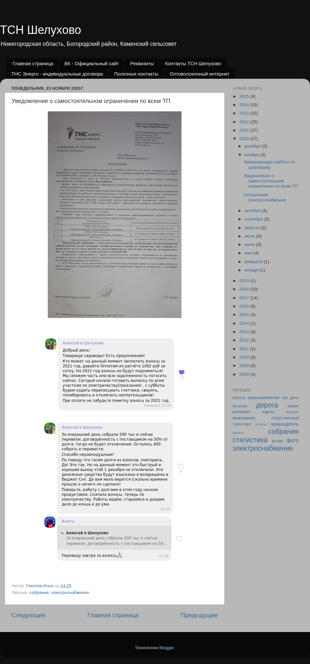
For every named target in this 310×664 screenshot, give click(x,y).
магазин (292, 412)
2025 (244, 96)
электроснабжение (70, 592)
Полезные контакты (136, 74)
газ (285, 397)
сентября (254, 219)
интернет (241, 411)
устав (277, 440)
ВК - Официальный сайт (91, 63)
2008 (244, 374)
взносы (238, 397)
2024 (244, 104)
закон (293, 406)
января (252, 270)
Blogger (166, 647)
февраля (254, 261)
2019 (244, 280)
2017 (244, 297)
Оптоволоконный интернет (200, 74)
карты (268, 411)
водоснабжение (263, 397)
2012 (244, 340)
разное (238, 432)
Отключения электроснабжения (264, 197)
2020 (244, 138)
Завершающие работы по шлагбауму (269, 164)
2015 (244, 314)
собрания (38, 592)
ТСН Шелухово (40, 29)
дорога (267, 405)
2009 (244, 365)
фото (292, 440)
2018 (244, 289)
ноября (252, 154)
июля (250, 236)
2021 (244, 130)
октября (253, 210)
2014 (244, 323)
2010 (244, 357)
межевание (243, 417)
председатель (285, 424)
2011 (244, 348)
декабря (253, 146)
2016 (244, 306)
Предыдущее (199, 615)
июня (250, 244)
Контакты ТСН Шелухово (193, 63)
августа (252, 227)
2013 (244, 331)
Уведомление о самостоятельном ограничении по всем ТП (270, 181)
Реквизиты (142, 63)
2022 (244, 121)
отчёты (260, 424)
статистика (250, 440)
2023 (244, 113)
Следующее (28, 615)
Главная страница (33, 63)
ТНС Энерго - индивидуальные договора (57, 74)
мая (248, 252)
